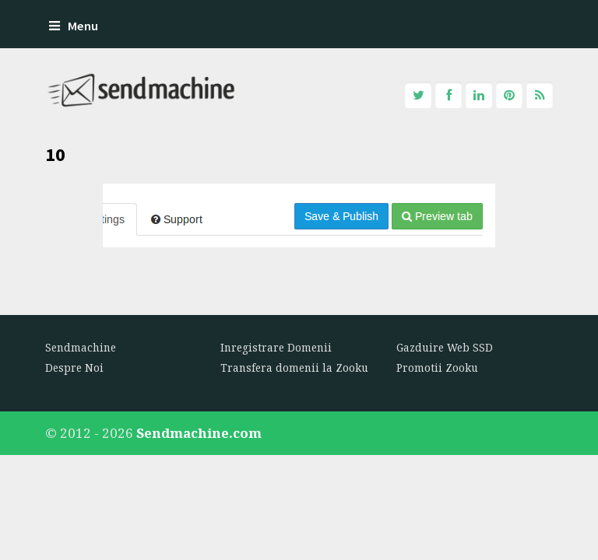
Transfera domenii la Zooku (294, 368)
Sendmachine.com (199, 433)
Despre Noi (74, 368)
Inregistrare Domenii (276, 348)
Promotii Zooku (437, 368)
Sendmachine (80, 348)
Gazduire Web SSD (444, 348)
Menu (73, 26)
